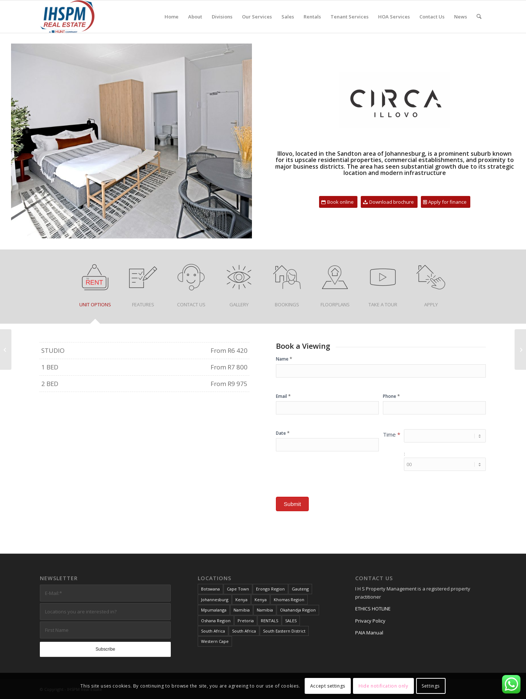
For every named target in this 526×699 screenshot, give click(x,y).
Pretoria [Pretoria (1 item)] (246, 620)
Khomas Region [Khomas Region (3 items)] (289, 599)
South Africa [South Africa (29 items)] (213, 631)
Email (283, 396)
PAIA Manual (369, 632)
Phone (391, 396)
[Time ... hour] (445, 436)
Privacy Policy (370, 620)
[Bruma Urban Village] (520, 349)
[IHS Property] (67, 16)
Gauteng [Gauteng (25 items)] (300, 589)
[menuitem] (171, 16)
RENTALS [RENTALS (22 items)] (269, 620)
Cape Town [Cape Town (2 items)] (238, 589)
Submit (292, 504)
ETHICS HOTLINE (373, 608)
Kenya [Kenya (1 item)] (241, 599)
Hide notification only (383, 686)
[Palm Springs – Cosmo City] (5, 349)
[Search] (479, 16)
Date (283, 433)
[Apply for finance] (445, 202)
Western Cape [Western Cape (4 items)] (215, 641)
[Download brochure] (389, 202)
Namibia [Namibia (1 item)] (265, 610)
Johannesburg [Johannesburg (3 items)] (214, 599)
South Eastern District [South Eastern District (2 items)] (284, 631)
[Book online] (338, 202)
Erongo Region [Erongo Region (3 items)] (270, 589)
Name (284, 358)
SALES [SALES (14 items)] (291, 620)
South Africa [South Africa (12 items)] (244, 631)
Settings (431, 686)
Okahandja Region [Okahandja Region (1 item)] (298, 610)
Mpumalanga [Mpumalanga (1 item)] (213, 610)
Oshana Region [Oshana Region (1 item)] (216, 620)
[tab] (95, 289)
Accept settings (327, 686)
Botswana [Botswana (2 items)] (210, 589)
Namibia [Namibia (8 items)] (241, 610)
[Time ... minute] (445, 464)
